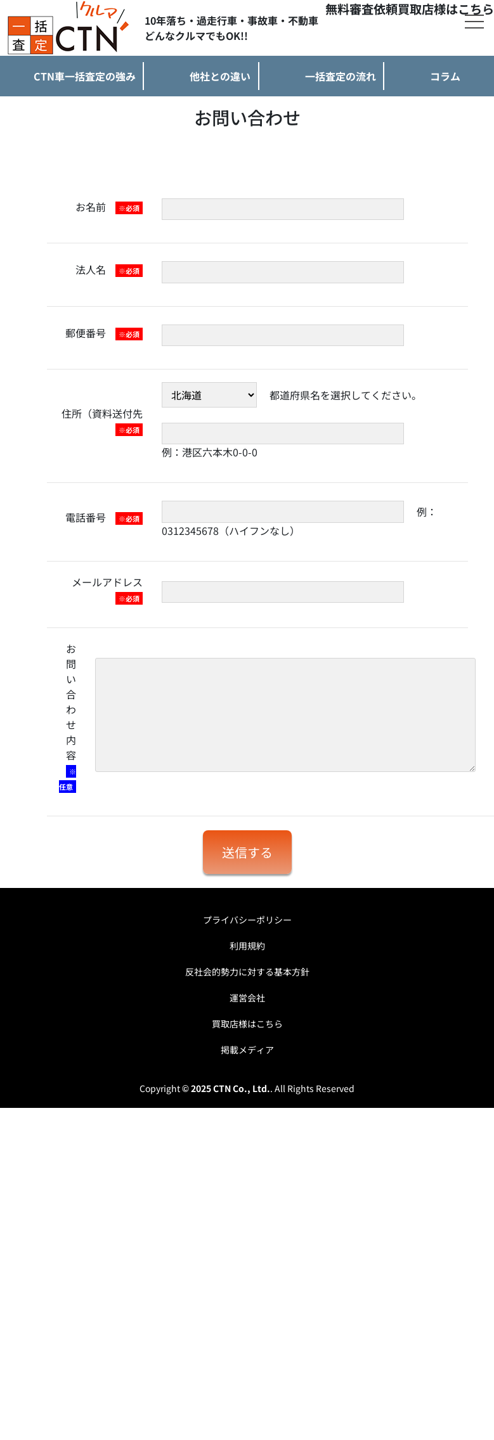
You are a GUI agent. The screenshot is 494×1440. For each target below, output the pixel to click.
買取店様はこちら (446, 9)
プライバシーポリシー (247, 919)
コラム (445, 76)
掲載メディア (247, 1049)
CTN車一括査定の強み (85, 76)
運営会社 (247, 997)
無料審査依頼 (361, 9)
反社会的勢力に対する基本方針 (247, 971)
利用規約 (247, 945)
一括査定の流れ (340, 76)
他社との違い (220, 76)
